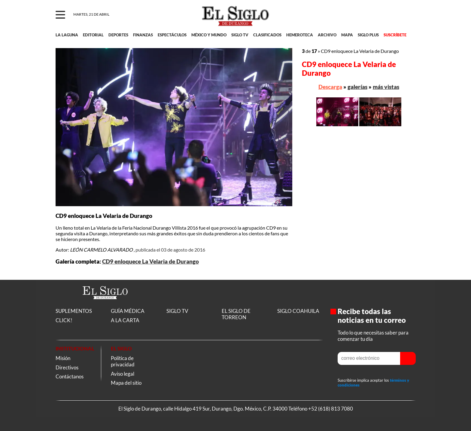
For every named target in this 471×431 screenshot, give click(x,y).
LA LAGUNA (67, 34)
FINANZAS (143, 34)
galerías (357, 86)
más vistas (386, 86)
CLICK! (64, 320)
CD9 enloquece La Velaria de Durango (150, 261)
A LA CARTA (125, 320)
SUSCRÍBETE (395, 34)
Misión (63, 358)
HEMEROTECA (299, 34)
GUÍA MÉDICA (127, 311)
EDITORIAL (93, 34)
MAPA (347, 34)
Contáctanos (70, 376)
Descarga (330, 86)
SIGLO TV (239, 34)
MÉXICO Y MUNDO (208, 34)
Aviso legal (122, 374)
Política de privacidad (123, 361)
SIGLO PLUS (368, 34)
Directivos (67, 367)
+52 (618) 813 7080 (330, 408)
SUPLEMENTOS (74, 311)
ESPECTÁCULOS (172, 34)
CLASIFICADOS (267, 34)
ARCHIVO (327, 34)
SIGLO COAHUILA (298, 311)
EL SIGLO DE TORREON (236, 314)
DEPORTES (118, 34)
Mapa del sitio (126, 383)
